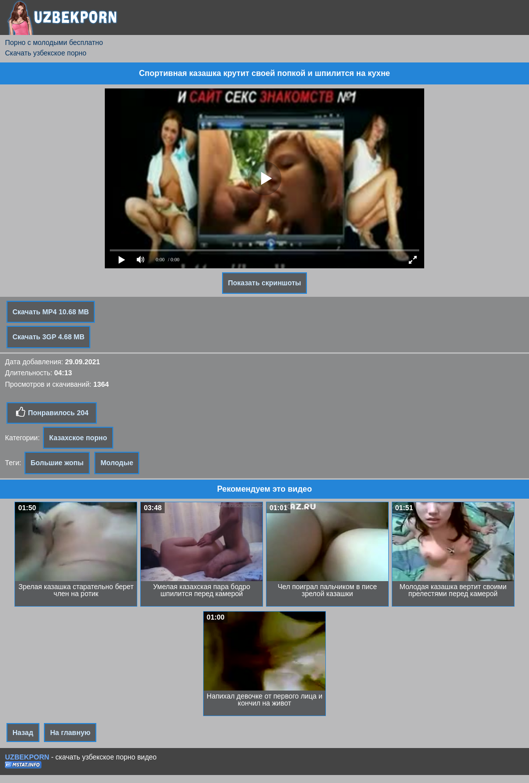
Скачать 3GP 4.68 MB (48, 337)
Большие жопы (56, 463)
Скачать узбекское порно (45, 53)
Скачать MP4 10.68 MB (50, 312)
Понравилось (51, 412)
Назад (22, 733)
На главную (70, 733)
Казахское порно (78, 438)
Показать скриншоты (264, 283)
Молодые (116, 463)
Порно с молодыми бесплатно (54, 42)
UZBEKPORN (27, 757)
